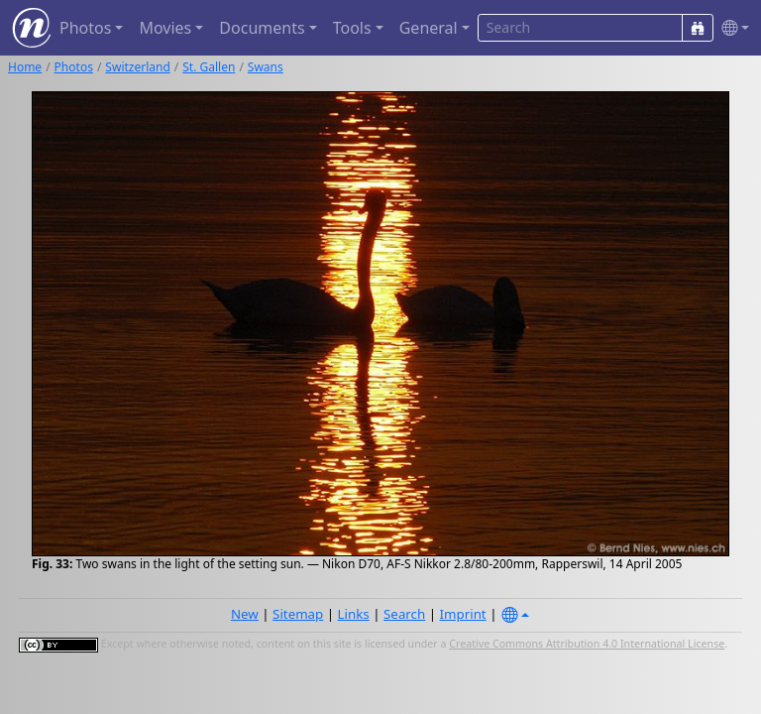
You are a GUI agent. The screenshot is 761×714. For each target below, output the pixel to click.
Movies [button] (165, 28)
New (245, 614)
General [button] (428, 28)
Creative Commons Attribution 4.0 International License (586, 644)
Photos (73, 67)
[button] (731, 28)
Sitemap (297, 614)
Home (25, 67)
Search (404, 614)
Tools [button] (352, 28)
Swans (265, 67)
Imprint (463, 614)
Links (354, 614)
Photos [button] (85, 28)
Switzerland (137, 67)
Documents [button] (261, 28)
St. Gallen (208, 67)
